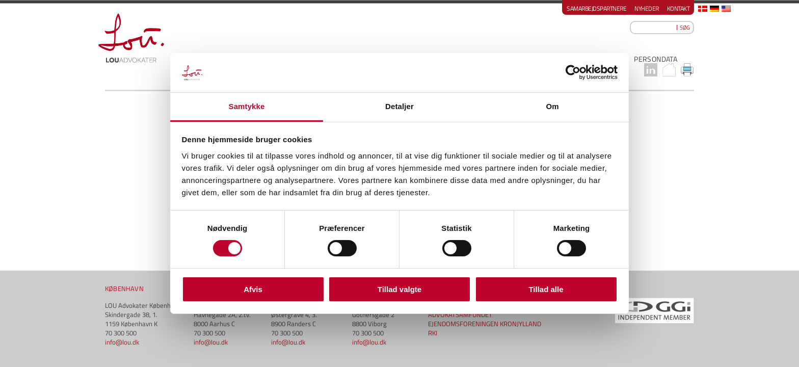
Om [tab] (552, 106)
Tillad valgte (399, 289)
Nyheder (646, 8)
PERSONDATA (655, 59)
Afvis (253, 289)
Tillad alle (545, 289)
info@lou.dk (122, 235)
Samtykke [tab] (247, 106)
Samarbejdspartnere (596, 8)
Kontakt (678, 8)
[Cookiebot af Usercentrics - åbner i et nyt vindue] (573, 72)
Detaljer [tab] (399, 106)
